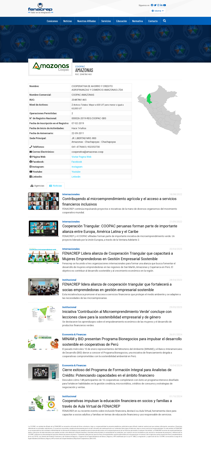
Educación (121, 21)
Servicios (106, 21)
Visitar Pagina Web (81, 156)
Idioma (158, 10)
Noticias (67, 21)
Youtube (76, 171)
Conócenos (52, 21)
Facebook (77, 161)
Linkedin (76, 176)
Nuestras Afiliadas (86, 21)
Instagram (77, 166)
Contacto (153, 21)
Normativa (137, 21)
